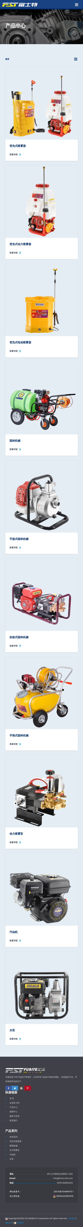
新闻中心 (14, 1111)
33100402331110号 (63, 1196)
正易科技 (19, 1223)
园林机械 (14, 1145)
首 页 (12, 1098)
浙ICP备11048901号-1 (63, 1191)
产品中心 (14, 1107)
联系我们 (14, 1120)
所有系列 (14, 1137)
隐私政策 (8, 1223)
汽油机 (13, 1154)
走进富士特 (15, 1103)
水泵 (12, 1159)
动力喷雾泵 (15, 1150)
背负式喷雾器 (15, 1141)
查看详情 (14, 154)
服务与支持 (15, 1116)
